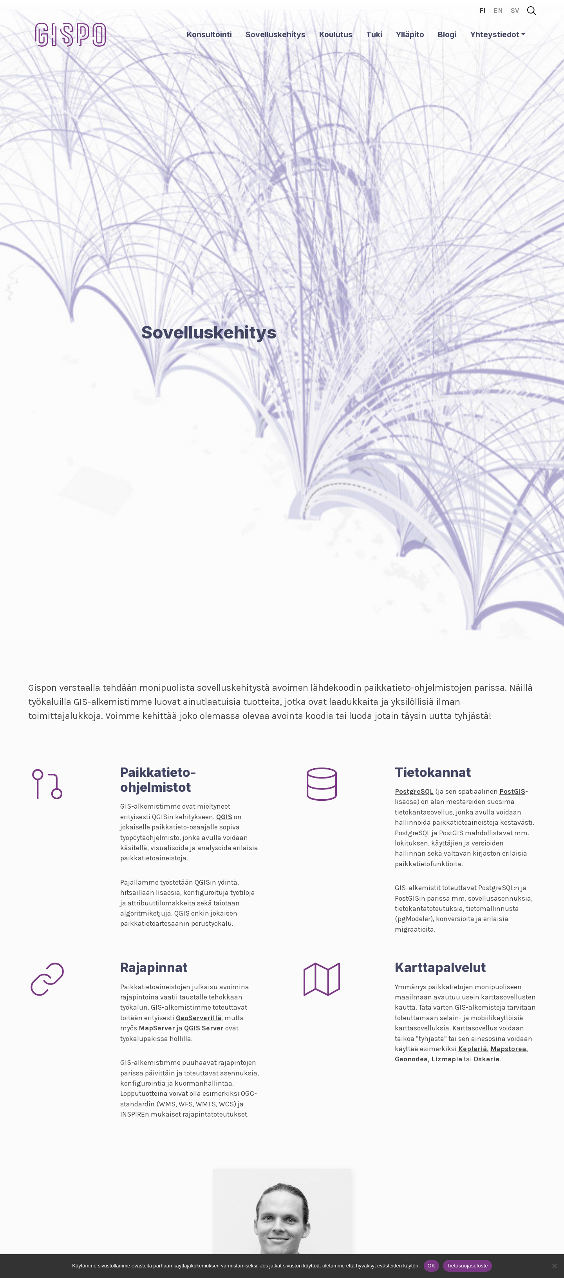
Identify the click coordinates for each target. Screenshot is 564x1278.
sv (515, 10)
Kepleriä (472, 1049)
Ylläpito (410, 34)
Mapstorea (508, 1049)
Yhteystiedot (494, 34)
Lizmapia (446, 1059)
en (498, 10)
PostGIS (512, 791)
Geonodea (411, 1059)
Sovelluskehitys (276, 34)
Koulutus (335, 34)
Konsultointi (209, 34)
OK (431, 1266)
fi (482, 10)
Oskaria (486, 1059)
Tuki (374, 34)
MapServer (157, 1028)
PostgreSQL (414, 791)
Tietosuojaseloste (467, 1266)
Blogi (447, 34)
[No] (554, 1266)
